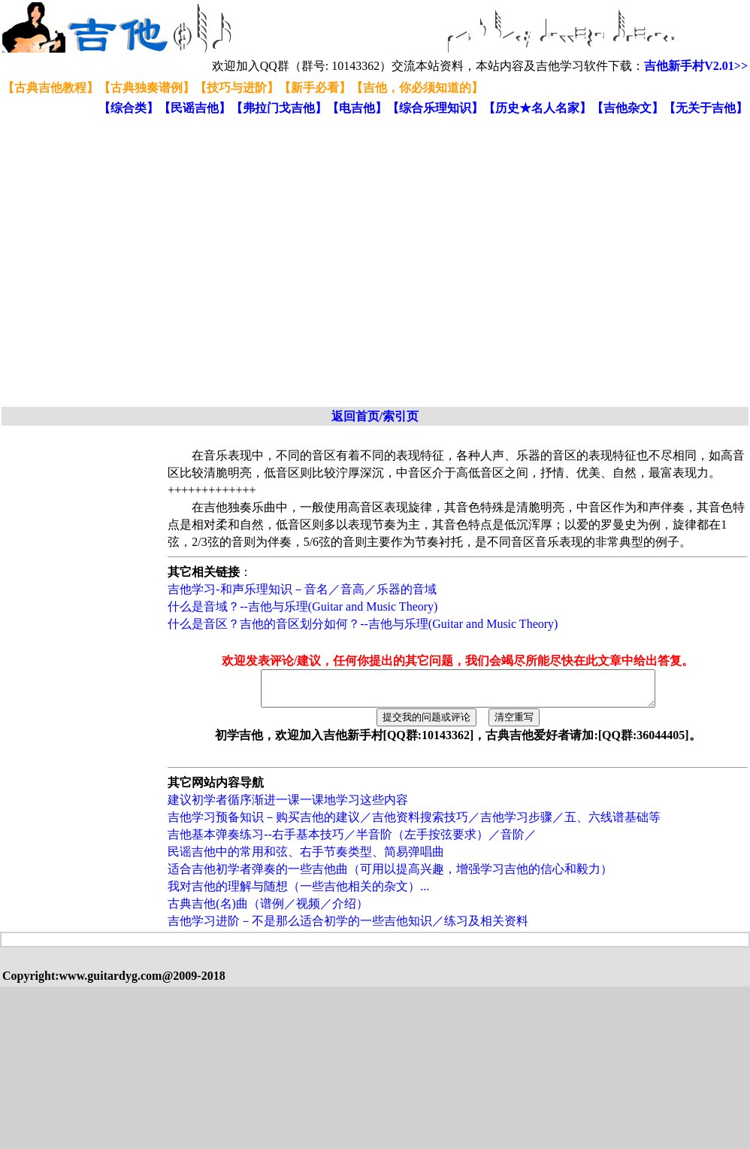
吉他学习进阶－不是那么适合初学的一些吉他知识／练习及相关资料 (348, 927)
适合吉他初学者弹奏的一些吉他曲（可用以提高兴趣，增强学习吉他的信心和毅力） (390, 875)
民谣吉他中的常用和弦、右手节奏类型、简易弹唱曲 (306, 858)
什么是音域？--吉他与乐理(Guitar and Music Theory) (302, 606)
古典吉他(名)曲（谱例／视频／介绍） (268, 910)
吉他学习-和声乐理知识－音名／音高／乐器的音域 (302, 589)
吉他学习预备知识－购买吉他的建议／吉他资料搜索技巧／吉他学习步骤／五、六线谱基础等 (414, 823)
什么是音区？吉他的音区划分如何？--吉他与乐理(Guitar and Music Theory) (363, 623)
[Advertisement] (141, 262)
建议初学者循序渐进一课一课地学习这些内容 (288, 806)
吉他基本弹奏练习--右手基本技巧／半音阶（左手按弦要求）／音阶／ (352, 841)
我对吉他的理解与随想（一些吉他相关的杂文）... (298, 893)
